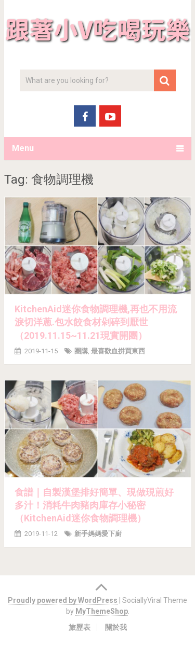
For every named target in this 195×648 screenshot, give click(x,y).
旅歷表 (79, 627)
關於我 (116, 627)
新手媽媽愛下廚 (98, 533)
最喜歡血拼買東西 (118, 351)
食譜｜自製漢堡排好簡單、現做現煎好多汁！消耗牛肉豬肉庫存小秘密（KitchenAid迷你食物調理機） (94, 505)
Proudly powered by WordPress (63, 600)
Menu (23, 148)
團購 (81, 351)
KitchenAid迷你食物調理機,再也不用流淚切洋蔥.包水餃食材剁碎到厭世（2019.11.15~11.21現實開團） (96, 322)
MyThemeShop (101, 611)
